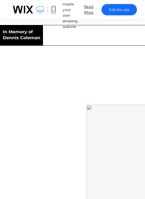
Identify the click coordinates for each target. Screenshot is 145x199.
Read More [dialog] (88, 9)
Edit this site (119, 9)
